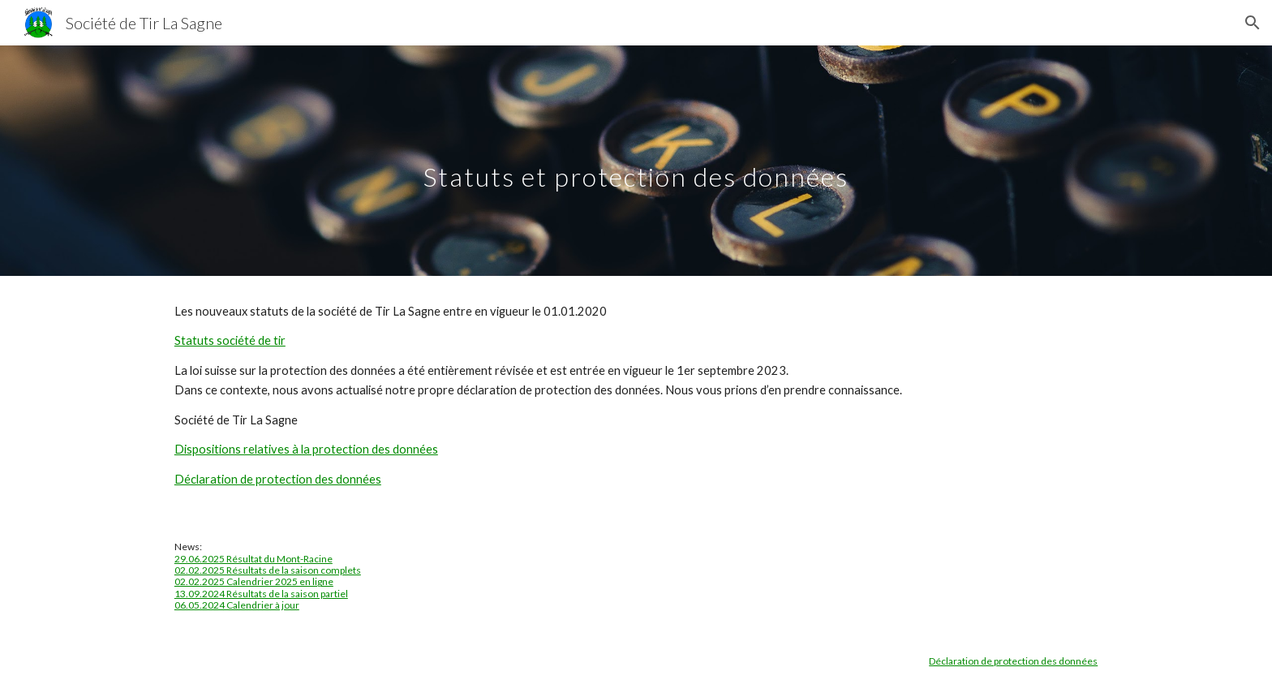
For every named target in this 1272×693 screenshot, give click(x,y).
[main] (636, 160)
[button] (1252, 22)
